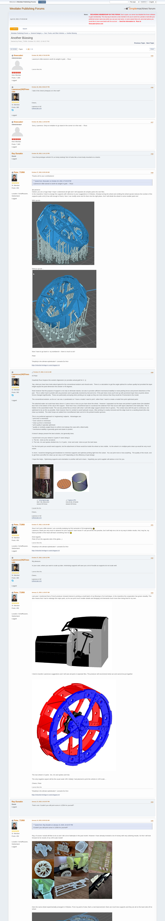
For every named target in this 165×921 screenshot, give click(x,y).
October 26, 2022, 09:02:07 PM (41, 87)
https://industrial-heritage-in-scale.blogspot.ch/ (46, 365)
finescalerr (18, 55)
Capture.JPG (71, 500)
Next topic (150, 43)
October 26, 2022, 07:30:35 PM (41, 55)
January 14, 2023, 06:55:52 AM (41, 820)
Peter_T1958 (19, 172)
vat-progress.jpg (43, 500)
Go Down (13, 49)
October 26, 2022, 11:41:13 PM (41, 153)
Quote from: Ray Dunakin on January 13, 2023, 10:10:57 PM (54, 825)
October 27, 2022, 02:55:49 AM (41, 172)
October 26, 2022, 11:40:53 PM (41, 122)
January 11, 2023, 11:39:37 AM (41, 592)
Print (152, 49)
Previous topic (139, 43)
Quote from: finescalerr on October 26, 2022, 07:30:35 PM (53, 181)
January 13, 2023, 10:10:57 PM (41, 801)
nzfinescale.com (37, 108)
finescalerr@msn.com (96, 24)
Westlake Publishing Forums (27, 8)
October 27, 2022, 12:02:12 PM (41, 557)
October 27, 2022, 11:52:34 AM (41, 524)
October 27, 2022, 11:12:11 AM (42, 372)
